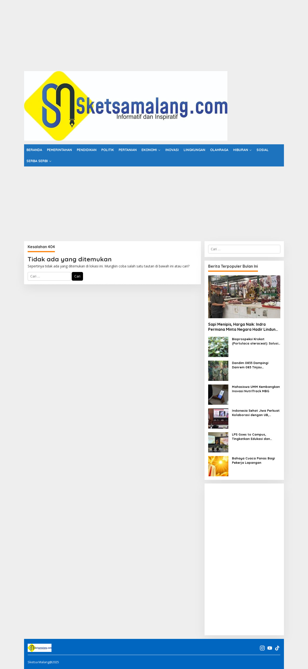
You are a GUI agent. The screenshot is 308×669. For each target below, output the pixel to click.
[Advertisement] (144, 33)
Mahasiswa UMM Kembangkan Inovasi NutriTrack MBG (256, 389)
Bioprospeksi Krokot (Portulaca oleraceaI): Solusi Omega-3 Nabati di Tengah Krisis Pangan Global (255, 341)
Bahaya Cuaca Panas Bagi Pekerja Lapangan (253, 460)
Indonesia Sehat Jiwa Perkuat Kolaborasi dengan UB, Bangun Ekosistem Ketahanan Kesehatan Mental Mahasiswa (256, 413)
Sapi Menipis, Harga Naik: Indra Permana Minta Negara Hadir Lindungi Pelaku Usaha (243, 327)
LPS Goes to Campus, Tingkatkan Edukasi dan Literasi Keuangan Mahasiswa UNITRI (255, 436)
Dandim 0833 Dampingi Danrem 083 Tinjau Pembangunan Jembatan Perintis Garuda (252, 365)
